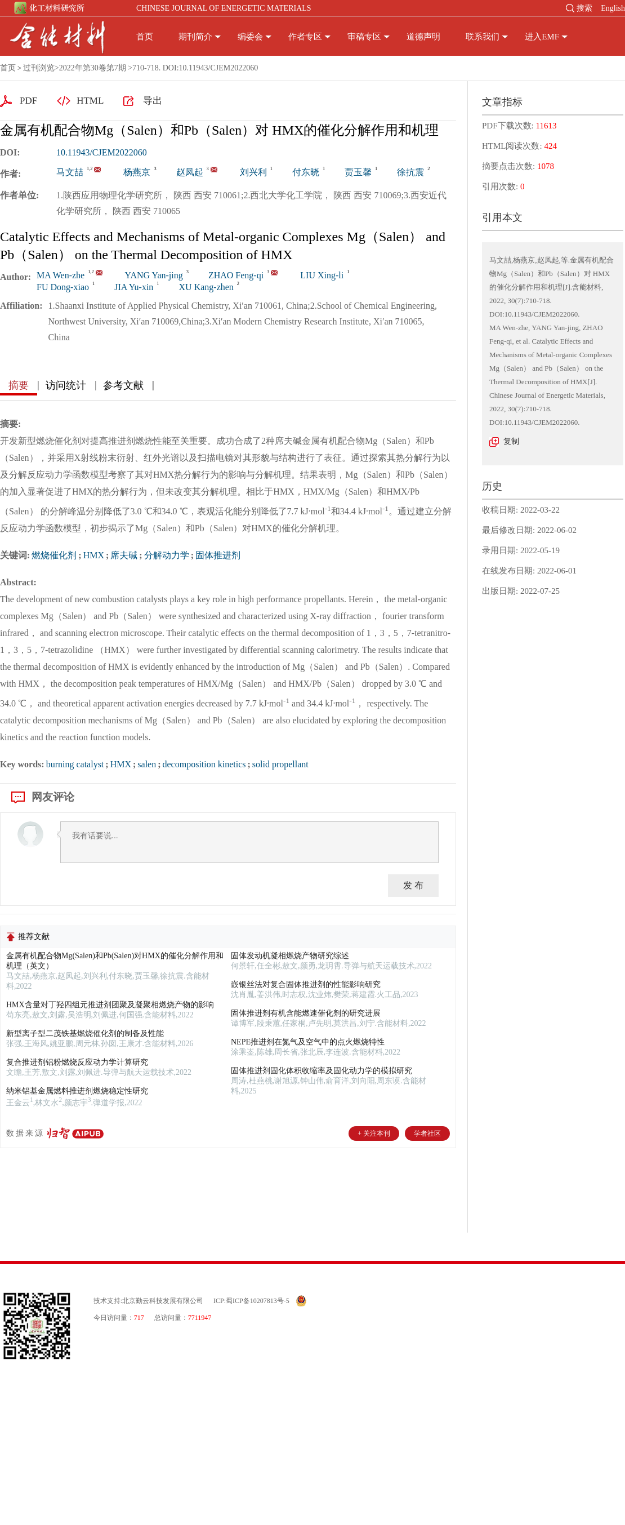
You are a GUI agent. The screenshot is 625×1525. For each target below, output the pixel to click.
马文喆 (69, 172)
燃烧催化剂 (54, 555)
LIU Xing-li (321, 275)
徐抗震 (410, 172)
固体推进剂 (217, 555)
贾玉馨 (358, 172)
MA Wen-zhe (60, 275)
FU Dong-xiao (63, 287)
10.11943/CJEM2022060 (101, 152)
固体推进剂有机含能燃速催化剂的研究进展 (306, 1013)
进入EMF (542, 36)
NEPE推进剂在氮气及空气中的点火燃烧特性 (308, 1042)
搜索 (584, 8)
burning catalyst (75, 764)
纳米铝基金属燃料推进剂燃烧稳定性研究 (77, 1091)
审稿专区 (364, 36)
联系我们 (482, 36)
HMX (93, 555)
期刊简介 (195, 36)
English (613, 8)
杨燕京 (136, 172)
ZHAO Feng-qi (236, 275)
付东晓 (305, 172)
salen (146, 764)
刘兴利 (253, 172)
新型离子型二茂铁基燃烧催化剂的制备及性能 (85, 1033)
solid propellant (280, 764)
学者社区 (427, 1133)
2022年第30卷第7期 (92, 68)
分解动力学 (166, 555)
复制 (511, 441)
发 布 (413, 885)
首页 (144, 36)
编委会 (250, 36)
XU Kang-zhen (206, 287)
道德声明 (423, 36)
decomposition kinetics (204, 764)
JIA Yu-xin (133, 287)
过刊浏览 (39, 68)
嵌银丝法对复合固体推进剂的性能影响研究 (306, 984)
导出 (152, 100)
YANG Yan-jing (154, 275)
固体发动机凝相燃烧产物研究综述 (290, 956)
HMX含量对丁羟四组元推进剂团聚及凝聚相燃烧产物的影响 (110, 1005)
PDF (28, 100)
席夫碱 (123, 555)
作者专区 (305, 36)
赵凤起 (189, 172)
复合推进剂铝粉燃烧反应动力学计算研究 (77, 1062)
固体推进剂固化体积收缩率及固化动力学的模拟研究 (321, 1070)
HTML (90, 100)
